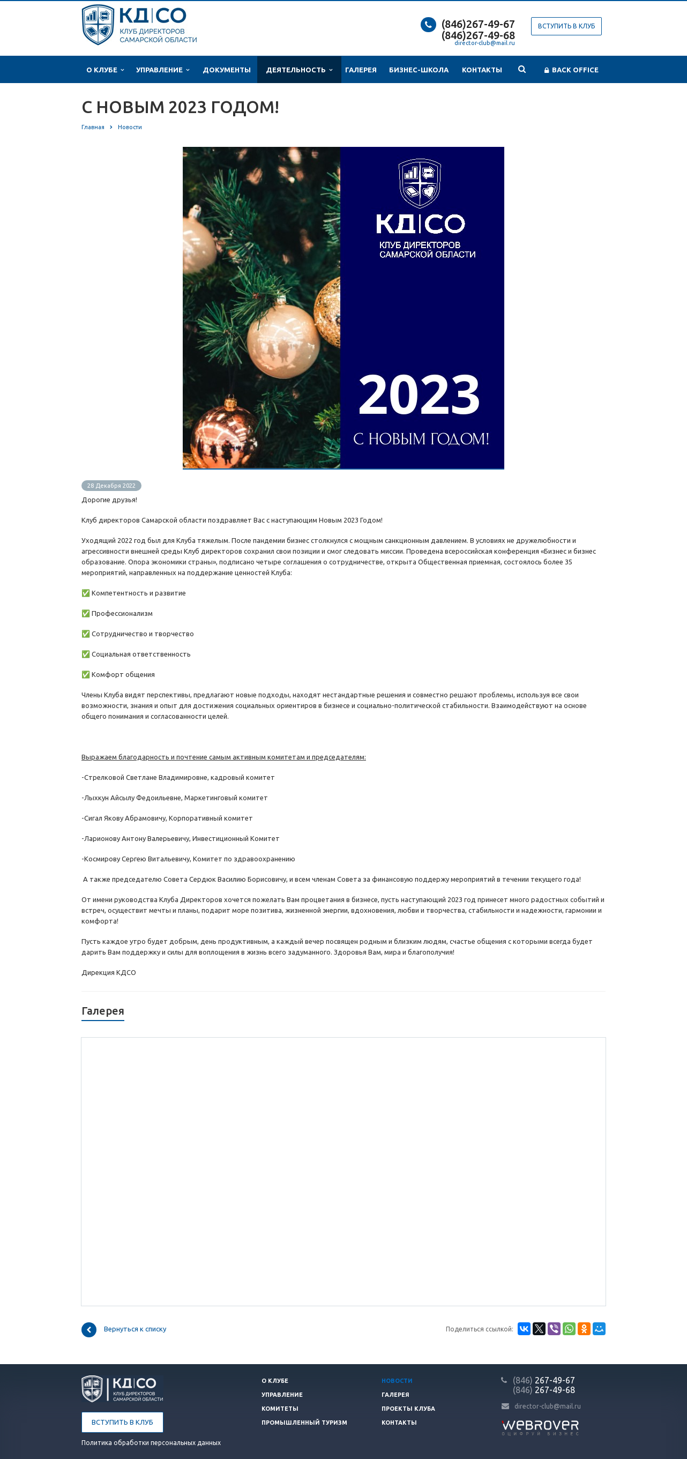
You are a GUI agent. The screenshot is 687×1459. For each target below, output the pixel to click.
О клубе (105, 70)
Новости (397, 1381)
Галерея (361, 69)
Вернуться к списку (123, 1329)
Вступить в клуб (566, 26)
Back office (571, 70)
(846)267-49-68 (478, 35)
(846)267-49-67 (478, 24)
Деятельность (299, 70)
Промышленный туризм (304, 1422)
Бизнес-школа (419, 69)
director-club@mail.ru (484, 43)
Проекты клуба (408, 1408)
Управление (162, 70)
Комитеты (280, 1408)
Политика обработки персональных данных (151, 1442)
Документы (227, 69)
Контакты (482, 69)
